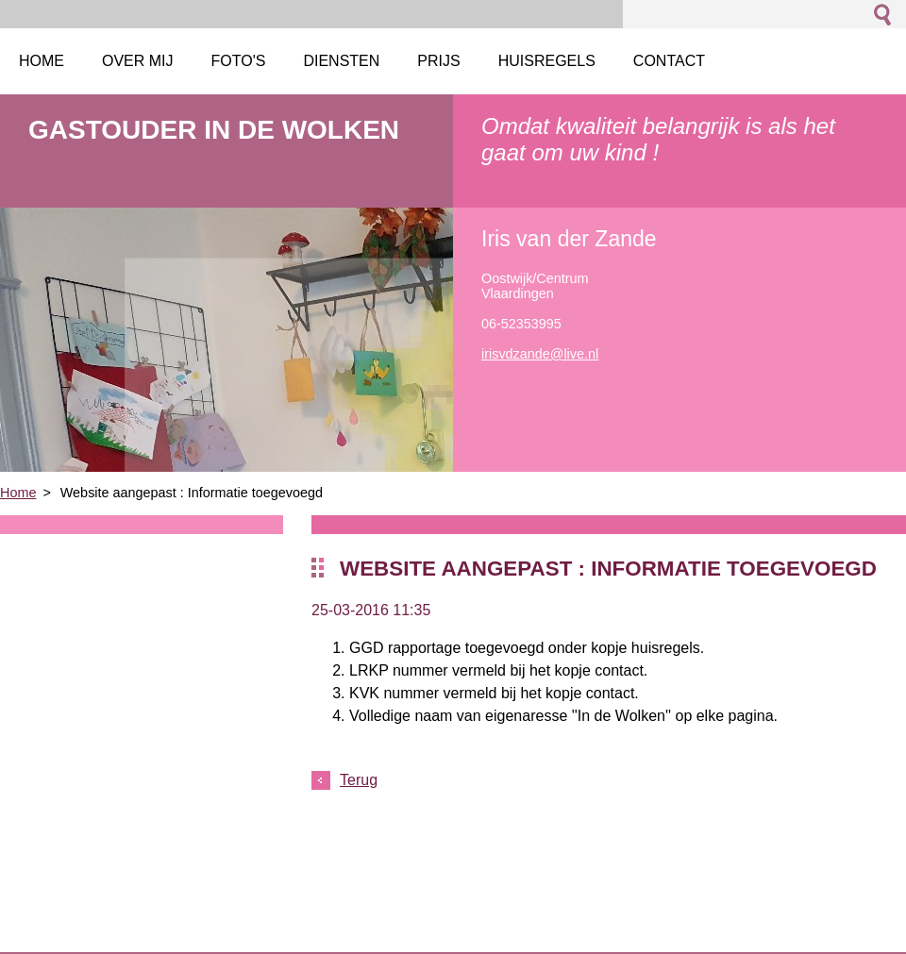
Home (18, 492)
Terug (359, 780)
